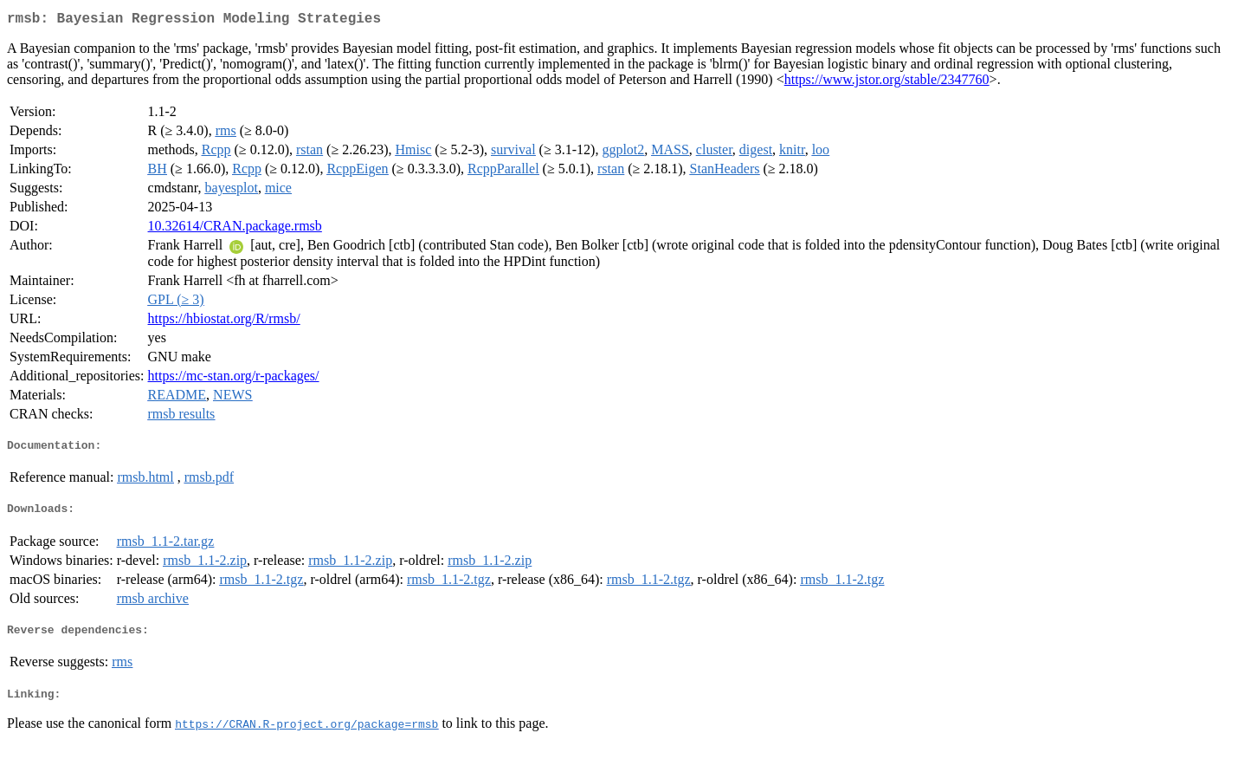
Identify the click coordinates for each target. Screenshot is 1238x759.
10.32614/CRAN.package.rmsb (235, 229)
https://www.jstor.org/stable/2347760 (887, 82)
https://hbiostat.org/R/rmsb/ (224, 322)
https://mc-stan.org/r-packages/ (233, 379)
